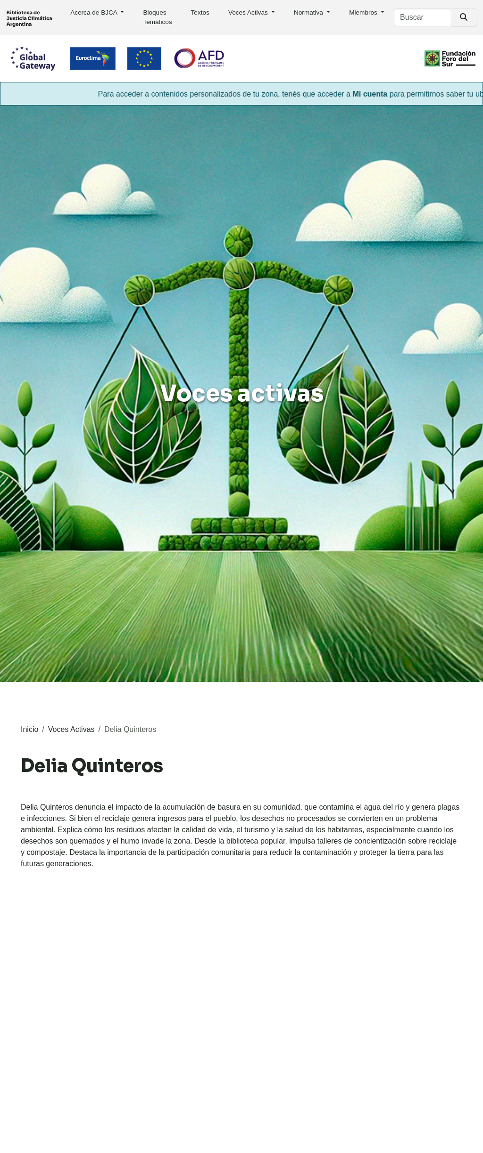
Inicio (29, 729)
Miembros (364, 12)
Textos (200, 12)
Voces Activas (249, 12)
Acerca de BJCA (94, 12)
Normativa (309, 12)
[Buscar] (422, 17)
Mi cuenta (376, 94)
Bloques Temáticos (157, 17)
